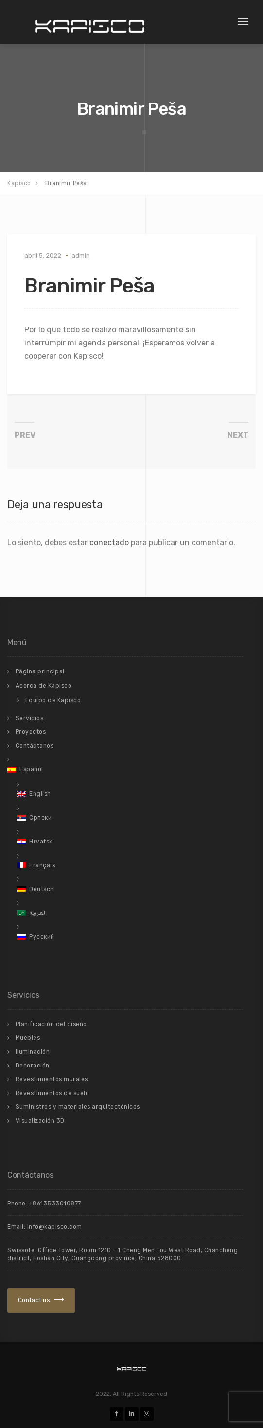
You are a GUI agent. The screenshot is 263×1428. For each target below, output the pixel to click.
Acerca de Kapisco (44, 685)
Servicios (30, 718)
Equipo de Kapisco (53, 700)
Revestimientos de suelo (52, 1093)
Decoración (33, 1065)
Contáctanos (35, 745)
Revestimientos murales (52, 1079)
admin (80, 255)
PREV (25, 435)
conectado (109, 542)
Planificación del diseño (51, 1024)
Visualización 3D (40, 1121)
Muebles (28, 1037)
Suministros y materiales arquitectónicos (78, 1106)
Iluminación (33, 1052)
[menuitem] (125, 769)
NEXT (238, 435)
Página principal (40, 671)
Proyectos (31, 731)
